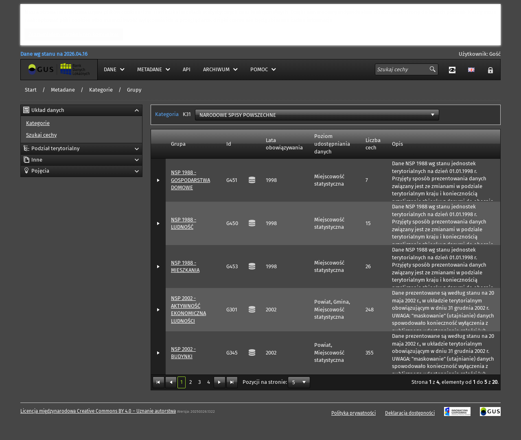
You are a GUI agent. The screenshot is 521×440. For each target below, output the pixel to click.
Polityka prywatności (353, 413)
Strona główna (38, 69)
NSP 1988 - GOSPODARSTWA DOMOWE (190, 179)
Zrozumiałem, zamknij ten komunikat (73, 34)
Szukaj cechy (41, 135)
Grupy (134, 90)
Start (31, 90)
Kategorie (101, 90)
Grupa (178, 144)
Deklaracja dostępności (410, 413)
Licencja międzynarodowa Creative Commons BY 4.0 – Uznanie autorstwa (98, 411)
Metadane (63, 90)
